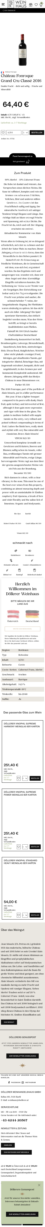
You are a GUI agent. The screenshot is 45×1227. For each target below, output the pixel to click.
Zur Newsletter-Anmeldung (22, 1214)
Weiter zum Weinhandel (22, 629)
